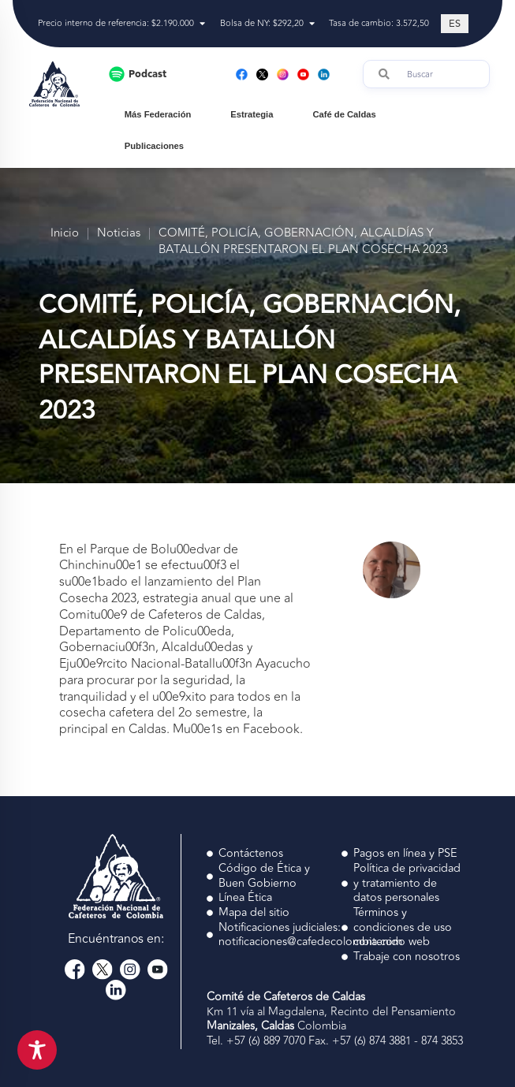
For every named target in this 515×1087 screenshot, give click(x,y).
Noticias (118, 233)
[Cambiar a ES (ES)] (454, 23)
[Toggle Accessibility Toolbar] (37, 1050)
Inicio (64, 233)
